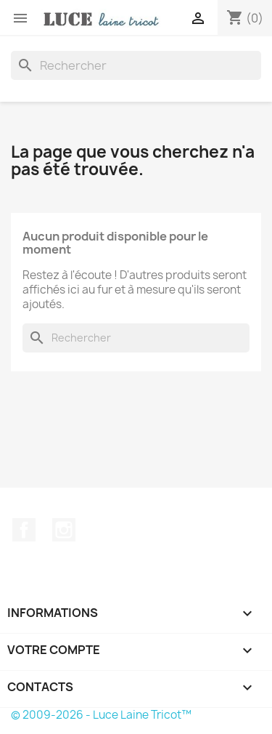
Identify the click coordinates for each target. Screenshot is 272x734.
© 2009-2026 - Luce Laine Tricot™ (101, 714)
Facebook (24, 529)
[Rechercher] (136, 65)
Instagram (63, 529)
